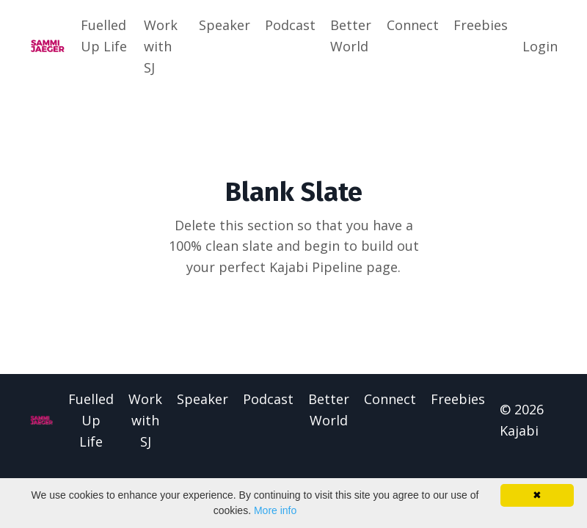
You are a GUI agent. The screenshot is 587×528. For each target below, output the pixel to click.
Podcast (290, 25)
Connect (413, 25)
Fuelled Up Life (104, 35)
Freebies (480, 25)
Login (540, 46)
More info (275, 510)
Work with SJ (161, 46)
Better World (350, 35)
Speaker (224, 25)
